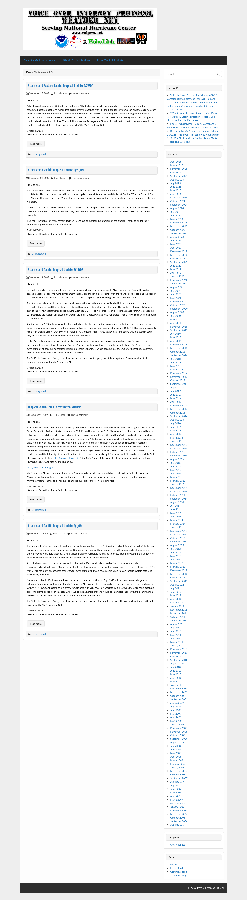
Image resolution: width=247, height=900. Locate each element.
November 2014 (178, 491)
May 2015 (175, 469)
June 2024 (175, 215)
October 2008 (177, 735)
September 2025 (179, 176)
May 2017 (175, 398)
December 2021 (178, 279)
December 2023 (178, 222)
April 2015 (175, 473)
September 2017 (179, 383)
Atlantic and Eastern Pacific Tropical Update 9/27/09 (60, 86)
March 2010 (176, 681)
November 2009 (178, 692)
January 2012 (177, 606)
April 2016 (175, 434)
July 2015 (175, 462)
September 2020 (179, 308)
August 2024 (177, 208)
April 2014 (175, 516)
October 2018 (177, 351)
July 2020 (175, 315)
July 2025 (175, 183)
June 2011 (175, 631)
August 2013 (177, 545)
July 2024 (175, 211)
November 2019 (178, 326)
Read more (36, 143)
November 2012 (178, 573)
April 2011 (175, 638)
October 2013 (177, 538)
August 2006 (177, 824)
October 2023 (177, 229)
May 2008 (175, 753)
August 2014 (177, 502)
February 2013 (177, 566)
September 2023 (179, 233)
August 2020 (177, 312)
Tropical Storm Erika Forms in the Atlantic (54, 407)
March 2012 (176, 602)
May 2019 (175, 337)
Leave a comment (80, 93)
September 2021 (179, 283)
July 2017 (175, 391)
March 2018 (176, 369)
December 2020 (178, 301)
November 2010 (178, 652)
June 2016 (175, 426)
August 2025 (177, 179)
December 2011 (178, 609)
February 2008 (177, 763)
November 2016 (178, 409)
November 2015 (178, 448)
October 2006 (177, 817)
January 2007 (177, 806)
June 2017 (175, 394)
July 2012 (175, 588)
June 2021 (175, 294)
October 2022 (177, 258)
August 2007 (177, 781)
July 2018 (175, 358)
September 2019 (179, 330)
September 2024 (179, 204)
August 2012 (177, 584)
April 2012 (175, 598)
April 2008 (175, 756)
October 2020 (177, 305)
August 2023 (177, 237)
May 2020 (175, 319)
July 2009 (175, 706)
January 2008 (177, 767)
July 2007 (175, 785)
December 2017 (178, 373)
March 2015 (176, 477)
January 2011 (177, 645)
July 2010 (175, 667)
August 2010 (177, 663)
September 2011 (179, 620)
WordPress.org (178, 875)
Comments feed (178, 871)
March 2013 (176, 563)
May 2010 (175, 674)
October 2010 (177, 656)
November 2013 (178, 534)
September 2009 (179, 699)
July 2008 (175, 745)
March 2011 (176, 642)
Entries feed (176, 868)
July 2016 (175, 423)
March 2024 (176, 219)
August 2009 (177, 702)
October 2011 (177, 616)
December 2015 (178, 444)
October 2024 (177, 201)
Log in (173, 864)
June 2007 (175, 788)
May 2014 (175, 512)
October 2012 (177, 577)
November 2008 (178, 731)
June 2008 (175, 749)
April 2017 (175, 401)
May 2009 (175, 713)
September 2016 (179, 416)
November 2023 (178, 226)
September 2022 (179, 262)
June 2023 (175, 240)
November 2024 (178, 197)
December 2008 (178, 728)
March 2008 (176, 760)
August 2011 (177, 624)
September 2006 (179, 821)
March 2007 (176, 799)
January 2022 (177, 276)
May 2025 (175, 190)
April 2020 (175, 323)
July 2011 (175, 627)
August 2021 (177, 287)
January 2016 (177, 441)
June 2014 (175, 509)
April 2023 (175, 247)
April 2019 (175, 340)
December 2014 (178, 487)
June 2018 (175, 362)
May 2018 (175, 365)
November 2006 (178, 814)
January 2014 (177, 527)
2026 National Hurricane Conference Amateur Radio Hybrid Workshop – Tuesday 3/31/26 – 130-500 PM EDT (192, 106)
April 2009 (175, 717)
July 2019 (175, 333)
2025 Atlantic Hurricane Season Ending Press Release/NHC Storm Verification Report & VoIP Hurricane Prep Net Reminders (192, 117)
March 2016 (176, 437)
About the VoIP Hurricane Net (40, 60)
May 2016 (175, 430)
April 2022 (175, 272)
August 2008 (177, 742)
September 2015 (179, 455)
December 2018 (178, 344)
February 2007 (177, 803)
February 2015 (177, 480)
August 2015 (177, 459)
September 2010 (179, 659)
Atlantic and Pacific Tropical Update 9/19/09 (55, 270)
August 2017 (177, 387)
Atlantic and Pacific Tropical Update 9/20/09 (56, 170)
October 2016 (177, 412)
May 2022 (175, 269)
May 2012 (175, 595)
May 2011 (175, 634)
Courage (220, 887)
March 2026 (176, 165)
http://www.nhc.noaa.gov (40, 467)
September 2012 (179, 581)
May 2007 (175, 792)
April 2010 (175, 677)
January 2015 (177, 484)
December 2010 (178, 649)
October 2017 (177, 380)
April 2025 (175, 193)
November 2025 (178, 168)
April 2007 (175, 796)
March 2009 (176, 720)
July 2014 (175, 505)
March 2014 (176, 520)
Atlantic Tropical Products (76, 60)
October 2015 (177, 451)
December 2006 (178, 810)
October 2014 (177, 495)
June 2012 (175, 591)
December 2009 (178, 688)
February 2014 (177, 523)
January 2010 (177, 684)
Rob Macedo (60, 93)
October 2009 (177, 695)
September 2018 (179, 355)
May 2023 (175, 244)
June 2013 (175, 552)
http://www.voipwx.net (66, 458)
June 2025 (175, 186)
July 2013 (175, 548)
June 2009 (175, 710)
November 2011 (178, 613)
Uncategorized (39, 154)
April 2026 (175, 161)
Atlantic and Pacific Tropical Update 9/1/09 (55, 526)
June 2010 (175, 670)
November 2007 (178, 770)
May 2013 (175, 556)
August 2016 (177, 419)
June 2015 (175, 466)
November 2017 (178, 376)
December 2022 (178, 251)
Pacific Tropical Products (110, 60)
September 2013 (179, 541)
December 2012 (178, 570)
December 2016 (178, 405)
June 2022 (175, 265)
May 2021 (175, 297)
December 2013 (178, 530)
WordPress (205, 887)
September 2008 (179, 738)
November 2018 (178, 348)
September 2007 (179, 778)
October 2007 (177, 774)
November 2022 (178, 254)
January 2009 (177, 724)
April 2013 (175, 559)
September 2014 (179, 498)
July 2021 (175, 290)
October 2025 (177, 172)
